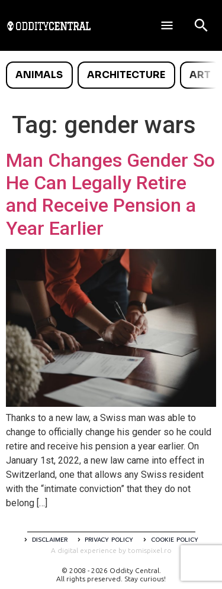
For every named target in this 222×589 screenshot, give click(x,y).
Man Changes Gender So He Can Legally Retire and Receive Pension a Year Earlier (110, 194)
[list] (111, 75)
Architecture (126, 75)
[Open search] (201, 25)
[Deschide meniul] (167, 25)
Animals (39, 75)
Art (200, 75)
